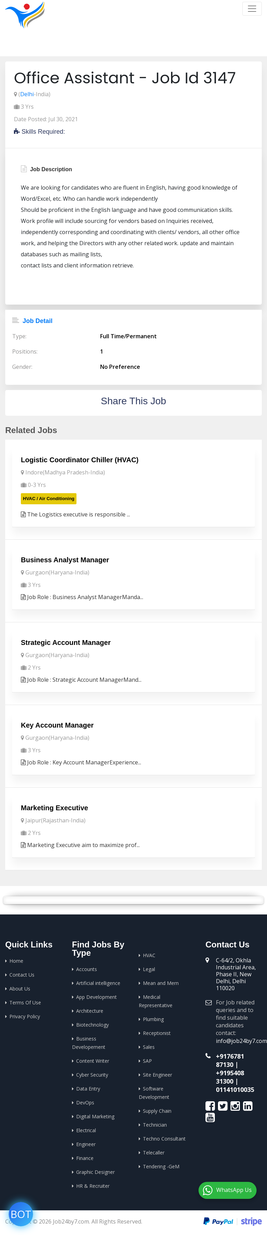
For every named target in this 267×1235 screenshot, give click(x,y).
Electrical (86, 1130)
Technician (155, 1124)
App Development (96, 997)
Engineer (86, 1144)
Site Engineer (157, 1074)
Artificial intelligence (98, 983)
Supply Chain (157, 1111)
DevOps (85, 1102)
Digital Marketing (95, 1116)
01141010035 (235, 1089)
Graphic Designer (95, 1172)
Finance (85, 1158)
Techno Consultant (164, 1138)
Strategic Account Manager (66, 642)
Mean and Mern (161, 983)
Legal (149, 969)
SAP (147, 1061)
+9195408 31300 (230, 1077)
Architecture (89, 1011)
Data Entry (88, 1088)
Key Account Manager (57, 725)
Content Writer (92, 1061)
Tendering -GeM (161, 1166)
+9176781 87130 (230, 1060)
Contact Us (21, 974)
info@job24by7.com (241, 1041)
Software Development (154, 1092)
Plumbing (153, 1019)
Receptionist (157, 1033)
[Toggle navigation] (252, 9)
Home (184, 45)
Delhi (27, 94)
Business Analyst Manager (65, 560)
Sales (149, 1047)
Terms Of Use (25, 1002)
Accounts (86, 969)
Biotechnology (92, 1024)
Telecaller (153, 1152)
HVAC (149, 955)
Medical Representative (155, 1001)
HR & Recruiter (93, 1186)
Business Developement (88, 1042)
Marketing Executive (54, 808)
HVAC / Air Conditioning (48, 498)
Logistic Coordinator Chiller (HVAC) (80, 460)
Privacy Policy (24, 1016)
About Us (19, 988)
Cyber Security (92, 1074)
